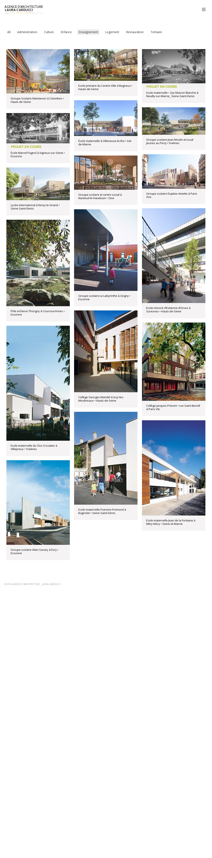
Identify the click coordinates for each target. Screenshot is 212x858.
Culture (49, 32)
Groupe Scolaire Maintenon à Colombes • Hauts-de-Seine (37, 100)
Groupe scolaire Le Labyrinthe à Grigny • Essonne (104, 297)
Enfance (66, 32)
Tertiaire (156, 32)
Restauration (135, 32)
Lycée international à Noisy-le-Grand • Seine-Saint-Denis (35, 206)
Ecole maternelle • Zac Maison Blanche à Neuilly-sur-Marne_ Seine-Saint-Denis (172, 94)
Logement (112, 32)
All (8, 32)
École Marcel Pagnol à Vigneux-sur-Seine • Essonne (38, 154)
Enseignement (88, 32)
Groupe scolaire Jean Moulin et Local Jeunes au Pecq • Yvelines (169, 141)
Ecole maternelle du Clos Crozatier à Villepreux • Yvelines (34, 447)
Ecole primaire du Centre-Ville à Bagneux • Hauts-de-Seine (105, 87)
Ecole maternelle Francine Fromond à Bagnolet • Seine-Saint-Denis (102, 511)
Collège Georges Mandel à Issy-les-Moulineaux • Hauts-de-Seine (101, 398)
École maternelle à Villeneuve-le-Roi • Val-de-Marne (105, 142)
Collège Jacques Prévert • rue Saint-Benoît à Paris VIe (173, 407)
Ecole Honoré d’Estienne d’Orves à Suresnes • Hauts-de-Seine (168, 309)
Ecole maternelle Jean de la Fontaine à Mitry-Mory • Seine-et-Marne (170, 522)
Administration (27, 32)
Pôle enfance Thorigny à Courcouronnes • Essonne (38, 312)
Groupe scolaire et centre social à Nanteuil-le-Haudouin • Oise (100, 196)
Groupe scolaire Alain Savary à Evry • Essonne (35, 551)
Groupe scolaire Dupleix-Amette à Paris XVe (171, 195)
